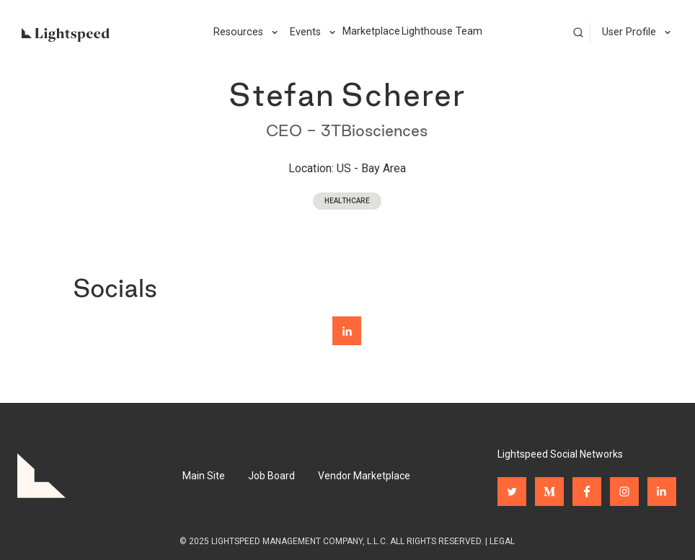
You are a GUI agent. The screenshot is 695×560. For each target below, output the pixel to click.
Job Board (271, 475)
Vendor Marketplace (364, 475)
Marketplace (371, 31)
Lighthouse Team (442, 31)
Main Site (203, 475)
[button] (245, 32)
